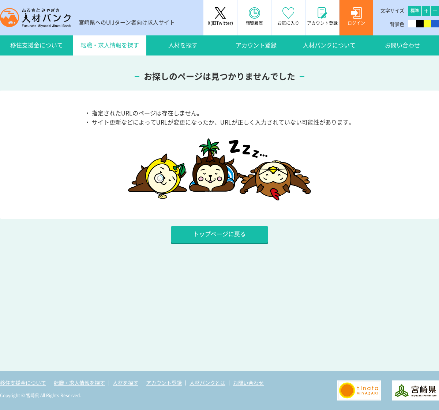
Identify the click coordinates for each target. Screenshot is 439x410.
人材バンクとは (207, 383)
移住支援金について (36, 45)
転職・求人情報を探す (109, 45)
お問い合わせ (402, 45)
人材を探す (183, 45)
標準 (414, 10)
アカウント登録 (256, 45)
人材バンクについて (329, 45)
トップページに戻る (219, 234)
